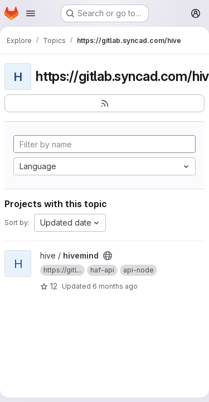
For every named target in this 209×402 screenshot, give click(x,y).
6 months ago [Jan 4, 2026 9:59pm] (115, 286)
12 (48, 286)
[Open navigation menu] (31, 13)
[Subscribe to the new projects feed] (104, 103)
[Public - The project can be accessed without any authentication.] (107, 255)
